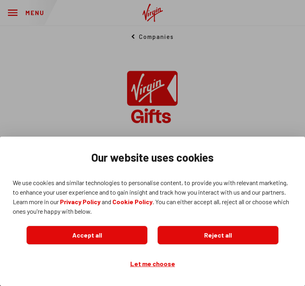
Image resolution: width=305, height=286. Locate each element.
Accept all (87, 235)
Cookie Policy (132, 201)
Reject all (218, 235)
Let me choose (152, 263)
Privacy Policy (80, 201)
